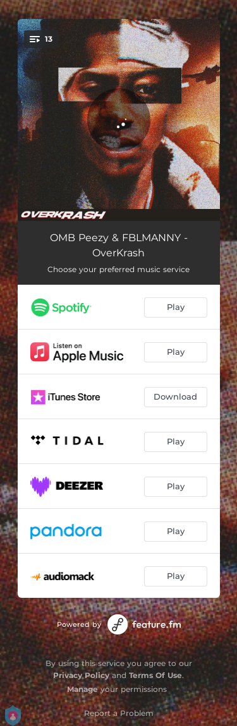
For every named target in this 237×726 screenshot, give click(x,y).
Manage (82, 689)
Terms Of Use (155, 675)
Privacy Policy (81, 675)
